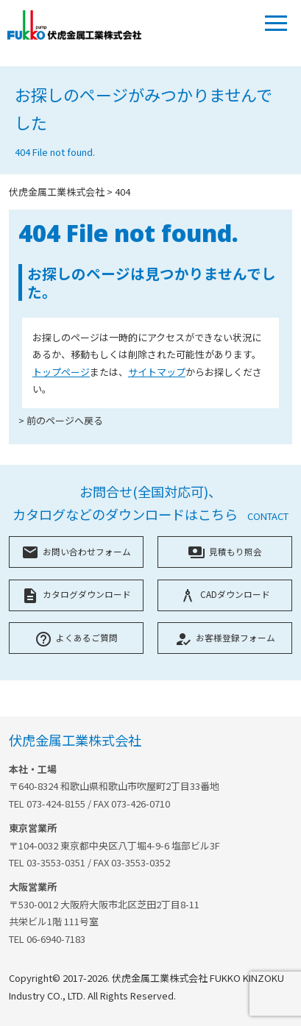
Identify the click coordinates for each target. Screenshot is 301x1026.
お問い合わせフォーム (76, 551)
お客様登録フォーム (224, 637)
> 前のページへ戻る (60, 420)
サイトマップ (156, 372)
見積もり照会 (225, 551)
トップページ (61, 372)
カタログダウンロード (76, 594)
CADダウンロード (224, 594)
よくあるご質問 (76, 637)
